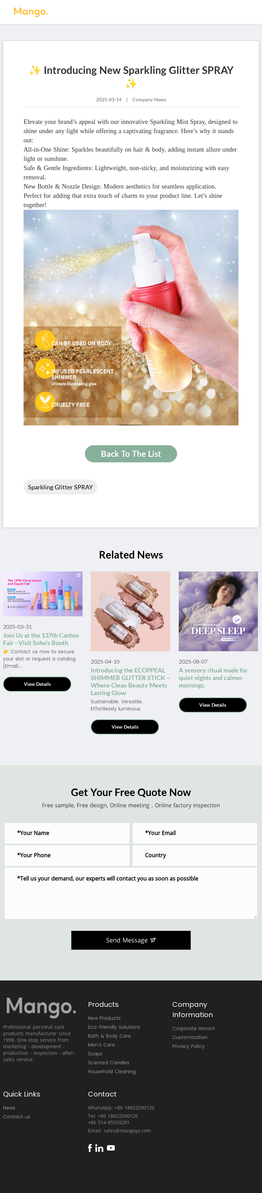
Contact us (16, 1116)
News (9, 1107)
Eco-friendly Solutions (114, 1027)
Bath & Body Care (109, 1035)
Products (103, 1004)
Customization (189, 1037)
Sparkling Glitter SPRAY (60, 487)
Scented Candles (108, 1062)
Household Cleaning (112, 1071)
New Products (104, 1018)
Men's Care (101, 1044)
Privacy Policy (188, 1046)
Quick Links (21, 1094)
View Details (37, 684)
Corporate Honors (193, 1028)
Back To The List (131, 454)
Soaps (95, 1053)
